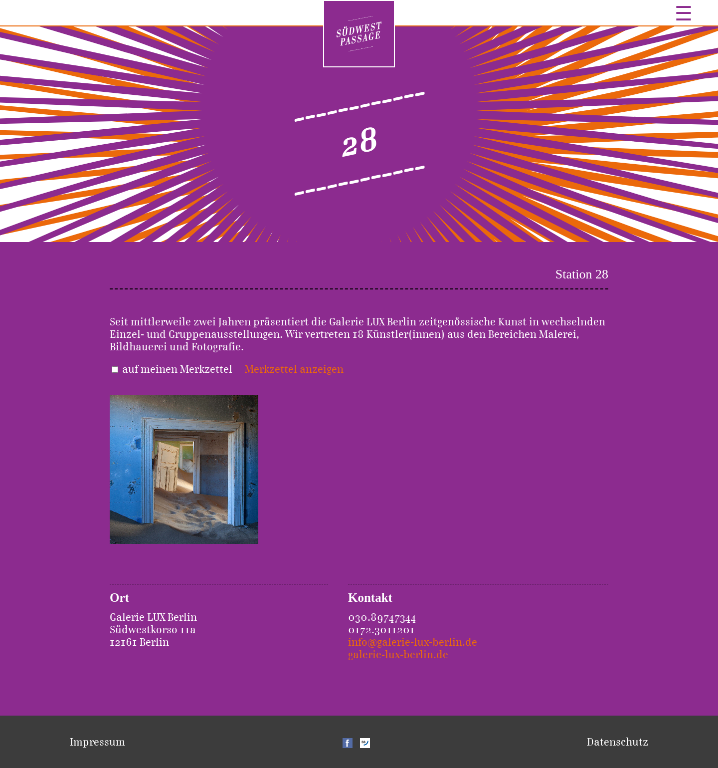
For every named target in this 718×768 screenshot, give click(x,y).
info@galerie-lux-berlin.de (412, 642)
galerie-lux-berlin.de (398, 654)
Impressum (97, 742)
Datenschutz (617, 742)
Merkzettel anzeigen (294, 369)
